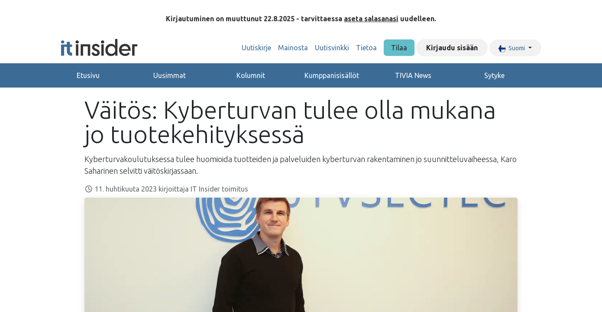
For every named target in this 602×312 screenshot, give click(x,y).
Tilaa (399, 48)
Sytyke (494, 75)
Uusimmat (169, 75)
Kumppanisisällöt (331, 75)
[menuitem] (256, 47)
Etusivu (88, 75)
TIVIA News (413, 75)
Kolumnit (250, 75)
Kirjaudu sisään (452, 48)
